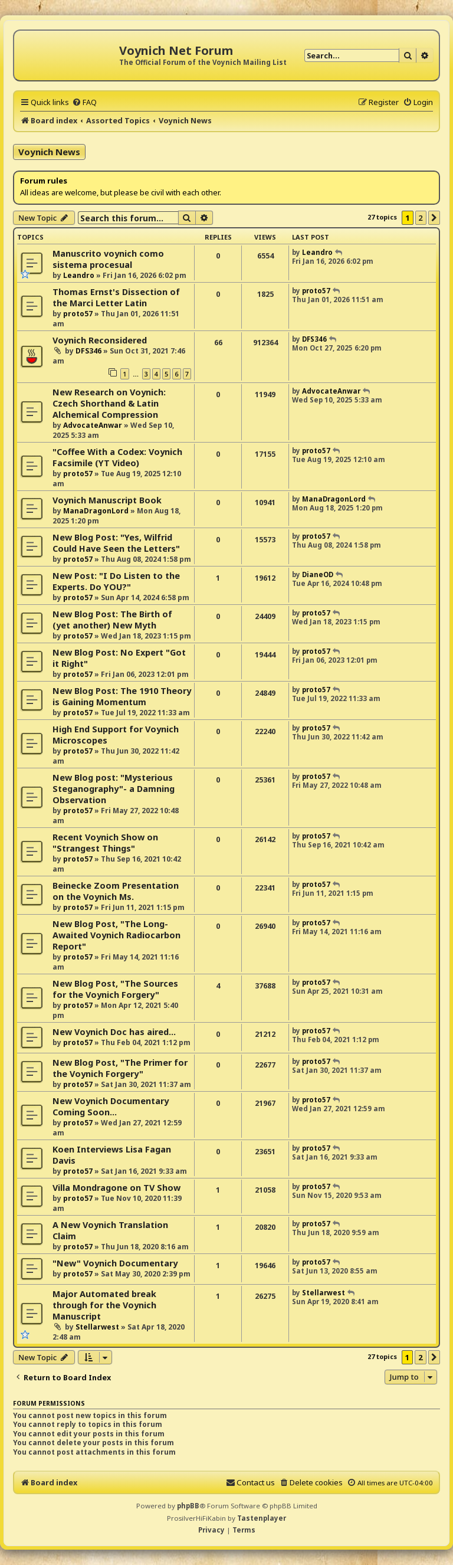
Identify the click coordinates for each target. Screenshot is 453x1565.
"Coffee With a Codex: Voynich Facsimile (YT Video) (117, 457)
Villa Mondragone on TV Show (116, 1187)
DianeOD (317, 574)
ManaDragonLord (96, 511)
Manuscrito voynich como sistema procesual (108, 259)
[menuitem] (84, 102)
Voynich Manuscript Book (107, 500)
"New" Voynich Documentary (115, 1263)
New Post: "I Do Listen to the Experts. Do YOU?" (116, 581)
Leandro (78, 275)
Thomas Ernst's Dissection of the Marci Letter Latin (116, 297)
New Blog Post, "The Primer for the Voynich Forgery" (120, 1068)
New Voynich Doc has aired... (114, 1031)
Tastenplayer (261, 1518)
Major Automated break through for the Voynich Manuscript (104, 1305)
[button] (434, 218)
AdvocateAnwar (92, 425)
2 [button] (421, 217)
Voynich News (49, 152)
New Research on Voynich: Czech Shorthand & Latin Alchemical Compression (109, 403)
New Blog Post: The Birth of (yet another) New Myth (112, 619)
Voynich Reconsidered (99, 340)
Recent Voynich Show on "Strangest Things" (105, 842)
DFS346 (88, 351)
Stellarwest (97, 1327)
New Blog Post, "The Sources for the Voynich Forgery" (115, 989)
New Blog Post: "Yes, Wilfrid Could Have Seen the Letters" (116, 543)
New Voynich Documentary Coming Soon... (110, 1106)
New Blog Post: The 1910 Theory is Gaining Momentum (121, 696)
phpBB (188, 1505)
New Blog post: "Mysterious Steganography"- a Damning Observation (113, 789)
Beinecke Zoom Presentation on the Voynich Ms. (115, 891)
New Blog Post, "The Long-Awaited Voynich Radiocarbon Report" (116, 935)
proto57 (78, 314)
